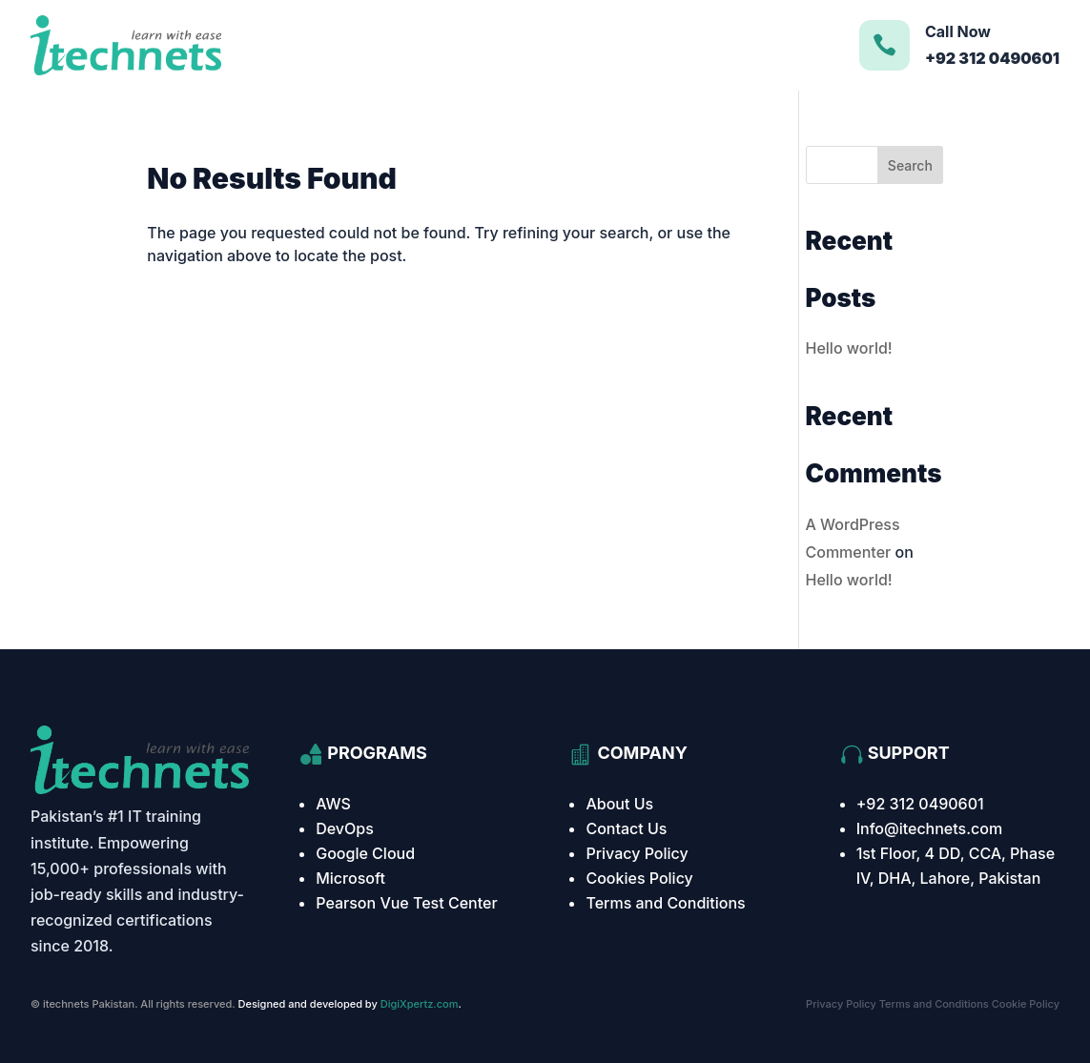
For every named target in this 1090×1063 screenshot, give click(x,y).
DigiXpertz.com (419, 1004)
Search (910, 165)
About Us (619, 803)
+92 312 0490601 (920, 803)
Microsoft (350, 878)
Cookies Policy (639, 878)
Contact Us (626, 828)
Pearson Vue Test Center (406, 902)
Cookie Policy (1025, 1004)
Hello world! (849, 348)
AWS (333, 803)
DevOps (345, 828)
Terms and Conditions (665, 902)
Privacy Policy (637, 853)
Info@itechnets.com (929, 828)
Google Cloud (365, 853)
